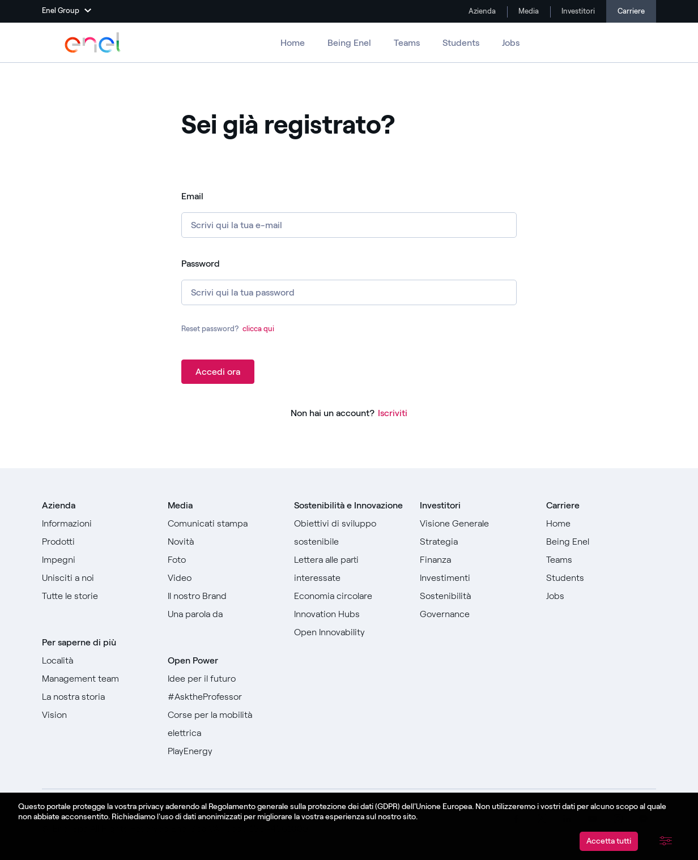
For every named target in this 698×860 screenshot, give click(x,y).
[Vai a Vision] (97, 715)
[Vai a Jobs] (601, 596)
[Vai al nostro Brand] (223, 596)
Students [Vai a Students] (460, 42)
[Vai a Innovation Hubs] (349, 614)
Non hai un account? (332, 413)
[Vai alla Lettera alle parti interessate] (349, 569)
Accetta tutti (608, 841)
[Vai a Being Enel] (601, 542)
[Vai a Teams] (601, 560)
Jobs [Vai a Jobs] (511, 42)
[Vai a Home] (601, 524)
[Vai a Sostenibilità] (475, 596)
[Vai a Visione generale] (475, 524)
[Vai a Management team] (97, 679)
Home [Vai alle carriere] (292, 42)
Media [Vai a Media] (528, 11)
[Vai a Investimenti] (475, 578)
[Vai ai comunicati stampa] (223, 524)
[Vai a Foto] (223, 560)
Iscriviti (392, 413)
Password (200, 263)
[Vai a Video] (223, 578)
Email (192, 196)
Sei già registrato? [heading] (288, 125)
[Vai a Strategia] (475, 542)
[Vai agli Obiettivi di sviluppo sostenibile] (349, 533)
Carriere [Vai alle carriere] (631, 11)
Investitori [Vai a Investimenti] (577, 11)
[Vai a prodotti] (97, 542)
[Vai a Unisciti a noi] (97, 578)
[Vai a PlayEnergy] (223, 751)
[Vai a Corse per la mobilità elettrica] (223, 724)
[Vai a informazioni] (97, 524)
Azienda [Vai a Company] (481, 11)
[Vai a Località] (97, 661)
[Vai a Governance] (475, 614)
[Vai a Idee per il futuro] (223, 679)
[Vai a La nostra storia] (97, 697)
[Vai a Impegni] (97, 560)
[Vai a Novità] (223, 542)
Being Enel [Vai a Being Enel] (349, 42)
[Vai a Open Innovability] (349, 632)
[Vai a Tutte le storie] (97, 596)
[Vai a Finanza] (475, 560)
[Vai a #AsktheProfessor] (223, 697)
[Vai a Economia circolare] (349, 596)
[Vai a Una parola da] (223, 614)
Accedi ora (217, 371)
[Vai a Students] (601, 578)
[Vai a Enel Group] (93, 42)
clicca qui (258, 328)
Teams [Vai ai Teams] (407, 42)
